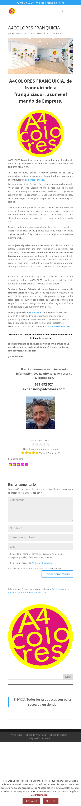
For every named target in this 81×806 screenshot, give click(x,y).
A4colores (17, 33)
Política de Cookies (58, 734)
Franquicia (42, 33)
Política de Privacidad (42, 563)
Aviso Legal (16, 734)
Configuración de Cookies (39, 738)
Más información (39, 794)
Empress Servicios (35, 179)
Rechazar (31, 800)
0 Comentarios (57, 33)
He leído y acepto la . (31, 563)
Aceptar (51, 800)
